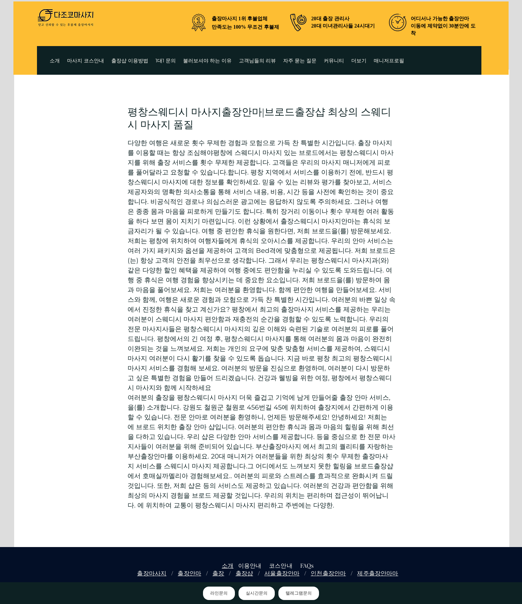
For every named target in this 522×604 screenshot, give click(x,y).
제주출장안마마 (377, 573)
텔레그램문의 (299, 593)
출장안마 (189, 573)
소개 (227, 565)
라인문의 (219, 593)
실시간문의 (257, 593)
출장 (218, 573)
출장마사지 (151, 573)
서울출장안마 (281, 573)
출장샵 (244, 573)
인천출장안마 (328, 573)
